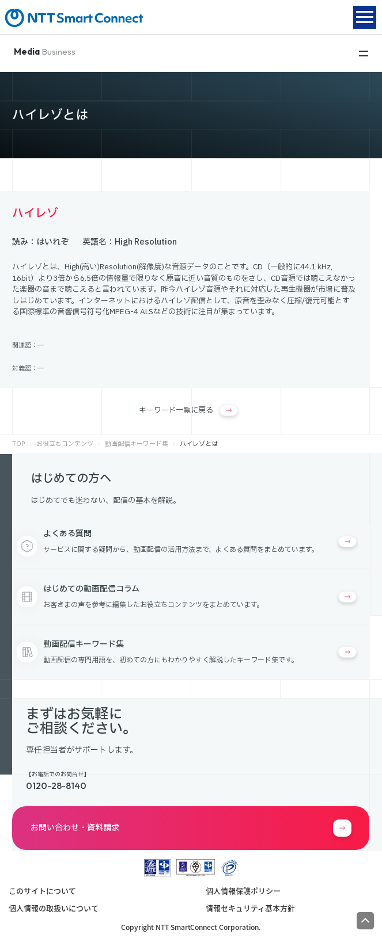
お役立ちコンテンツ (64, 444)
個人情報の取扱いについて (54, 907)
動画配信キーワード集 (136, 444)
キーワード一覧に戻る (188, 410)
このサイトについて (42, 890)
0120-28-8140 (56, 785)
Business (44, 51)
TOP (18, 444)
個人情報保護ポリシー (243, 890)
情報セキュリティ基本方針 (250, 907)
